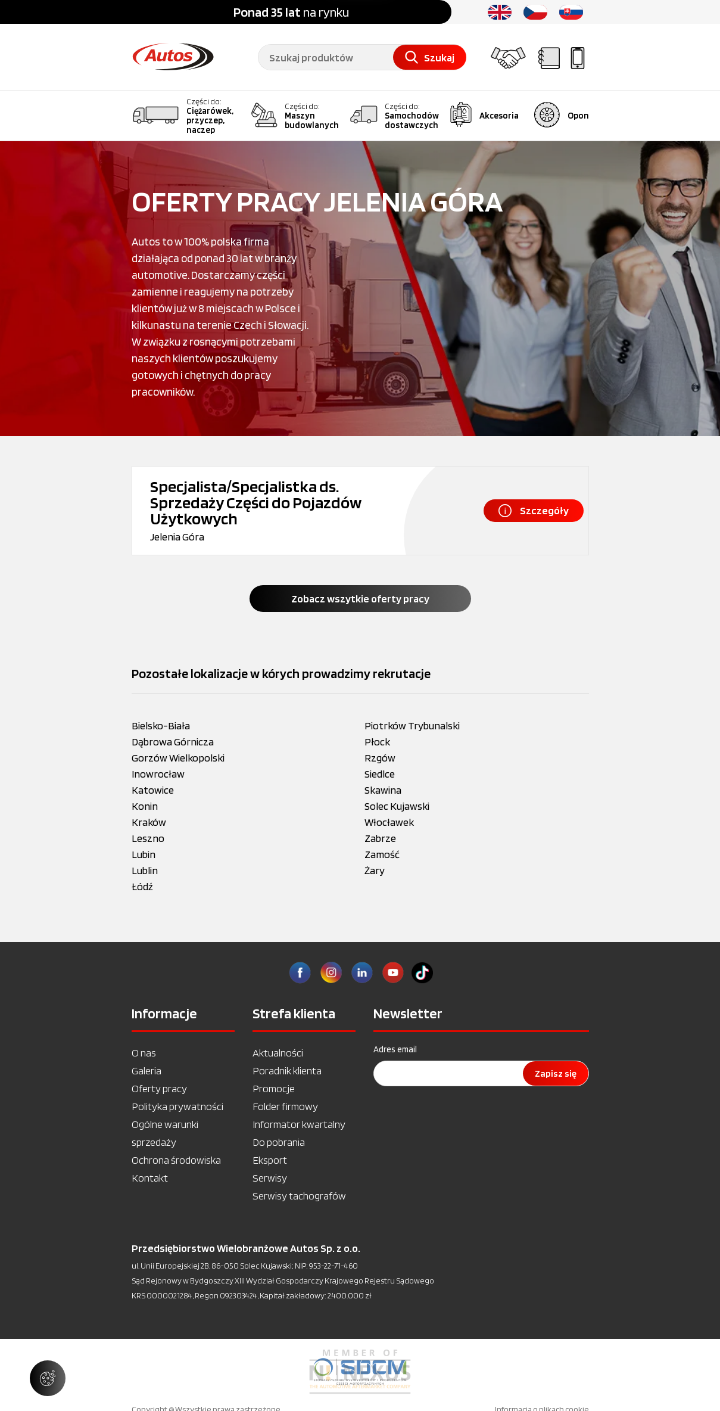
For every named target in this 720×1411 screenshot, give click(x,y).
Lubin (143, 854)
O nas (144, 1052)
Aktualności (278, 1052)
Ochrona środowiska (176, 1160)
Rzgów (379, 757)
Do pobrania (279, 1142)
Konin (145, 806)
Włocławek (389, 822)
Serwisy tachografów (299, 1195)
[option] (360, 1371)
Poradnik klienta (287, 1070)
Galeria (146, 1070)
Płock (377, 741)
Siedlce (379, 773)
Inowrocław (158, 773)
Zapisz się (555, 1073)
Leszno (148, 838)
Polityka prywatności (177, 1106)
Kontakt (150, 1177)
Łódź (142, 886)
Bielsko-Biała (161, 725)
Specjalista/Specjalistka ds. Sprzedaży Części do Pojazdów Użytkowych (255, 502)
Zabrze (380, 838)
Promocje (274, 1088)
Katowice (153, 790)
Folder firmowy (285, 1106)
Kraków (149, 822)
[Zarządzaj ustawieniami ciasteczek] (48, 1378)
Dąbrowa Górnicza (173, 741)
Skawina (382, 790)
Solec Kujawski (396, 806)
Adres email (395, 1049)
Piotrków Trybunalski (412, 725)
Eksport (270, 1160)
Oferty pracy (159, 1088)
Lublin (145, 870)
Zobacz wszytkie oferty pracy (360, 598)
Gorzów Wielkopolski (178, 757)
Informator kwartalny (299, 1124)
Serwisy (270, 1177)
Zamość (382, 854)
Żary (374, 870)
